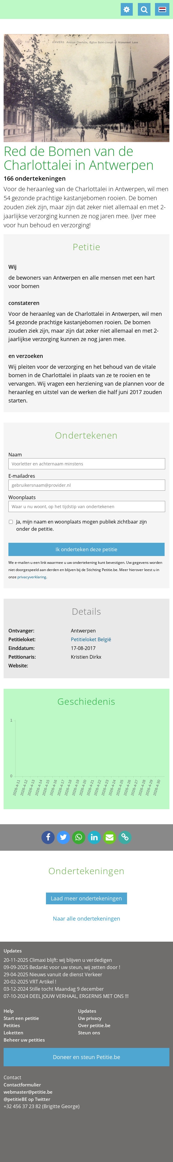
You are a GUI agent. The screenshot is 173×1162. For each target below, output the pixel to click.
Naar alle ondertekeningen (86, 918)
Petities (12, 1025)
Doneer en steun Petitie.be (86, 1057)
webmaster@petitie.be (28, 1092)
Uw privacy (90, 1018)
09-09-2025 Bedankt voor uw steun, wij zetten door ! (62, 967)
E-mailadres (21, 476)
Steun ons (89, 1033)
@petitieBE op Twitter (27, 1099)
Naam (15, 454)
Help (9, 1011)
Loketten (13, 1033)
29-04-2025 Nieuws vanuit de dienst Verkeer (53, 974)
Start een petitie (21, 1018)
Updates (87, 1011)
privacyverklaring (31, 576)
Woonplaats (22, 497)
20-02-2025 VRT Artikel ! (30, 981)
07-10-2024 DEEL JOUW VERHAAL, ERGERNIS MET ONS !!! (66, 996)
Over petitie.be (94, 1025)
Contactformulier (22, 1085)
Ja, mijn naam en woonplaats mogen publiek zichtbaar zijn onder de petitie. (81, 525)
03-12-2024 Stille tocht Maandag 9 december (54, 989)
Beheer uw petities (24, 1040)
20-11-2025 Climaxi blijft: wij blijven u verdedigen (58, 960)
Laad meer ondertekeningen (86, 898)
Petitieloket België (91, 639)
